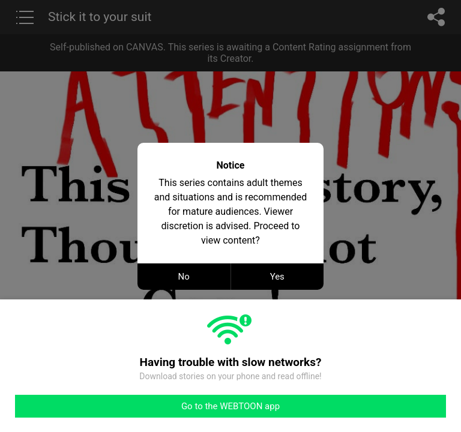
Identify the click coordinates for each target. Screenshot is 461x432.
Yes (277, 276)
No (184, 276)
